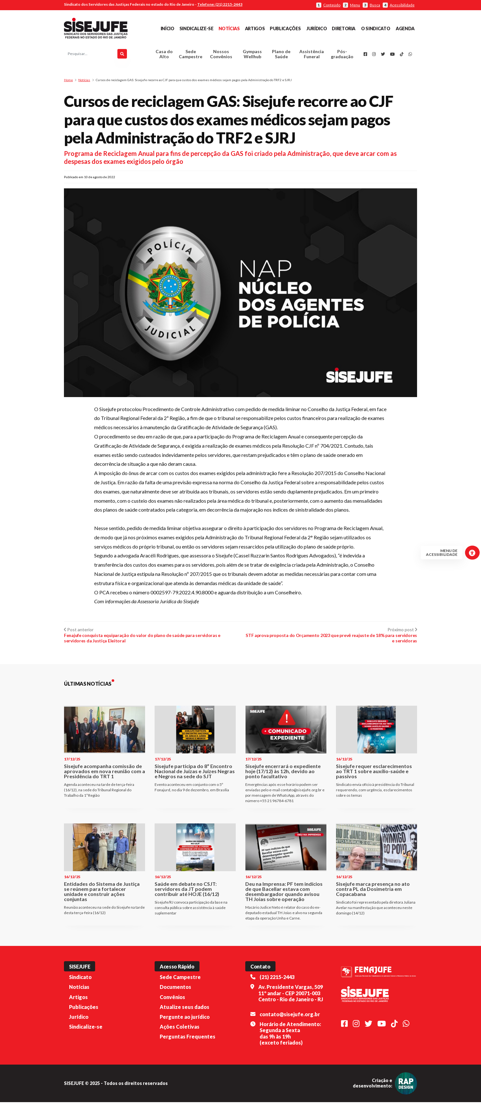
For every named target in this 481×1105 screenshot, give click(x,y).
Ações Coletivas (179, 1029)
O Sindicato (375, 28)
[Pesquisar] (122, 55)
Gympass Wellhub (252, 55)
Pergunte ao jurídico (185, 1020)
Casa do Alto (164, 55)
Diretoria (343, 28)
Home (68, 83)
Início (167, 28)
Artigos (255, 28)
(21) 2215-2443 (277, 980)
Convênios (172, 1000)
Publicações (285, 28)
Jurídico (316, 28)
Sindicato (80, 980)
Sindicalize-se (196, 28)
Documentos (175, 990)
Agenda (405, 28)
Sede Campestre (190, 55)
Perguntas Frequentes (187, 1039)
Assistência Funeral (311, 55)
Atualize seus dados (184, 1010)
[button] (240, 522)
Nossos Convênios (221, 55)
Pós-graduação (342, 55)
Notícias (229, 28)
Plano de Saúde (281, 55)
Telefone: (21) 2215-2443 (219, 4)
